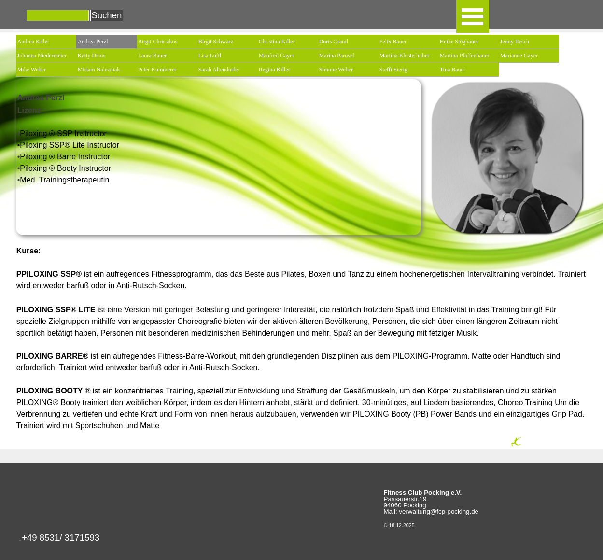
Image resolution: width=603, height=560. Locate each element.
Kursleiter (16, 30)
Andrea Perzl (93, 41)
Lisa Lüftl (210, 55)
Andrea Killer (33, 41)
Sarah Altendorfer (219, 69)
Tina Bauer (452, 69)
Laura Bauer (152, 55)
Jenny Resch (514, 41)
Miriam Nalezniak (99, 69)
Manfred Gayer (276, 55)
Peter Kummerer (157, 69)
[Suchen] (58, 15)
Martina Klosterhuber (404, 55)
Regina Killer (274, 69)
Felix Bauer (393, 41)
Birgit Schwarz (215, 41)
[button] (60, 540)
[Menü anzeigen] (472, 16)
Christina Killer (277, 41)
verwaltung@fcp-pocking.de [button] (438, 511)
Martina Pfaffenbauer (465, 55)
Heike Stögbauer (459, 41)
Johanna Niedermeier (42, 55)
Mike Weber (31, 69)
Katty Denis (92, 55)
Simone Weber (336, 69)
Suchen (106, 15)
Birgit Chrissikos (157, 41)
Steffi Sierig (393, 69)
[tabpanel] (218, 133)
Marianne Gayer (519, 55)
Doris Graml (333, 41)
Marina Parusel (336, 55)
